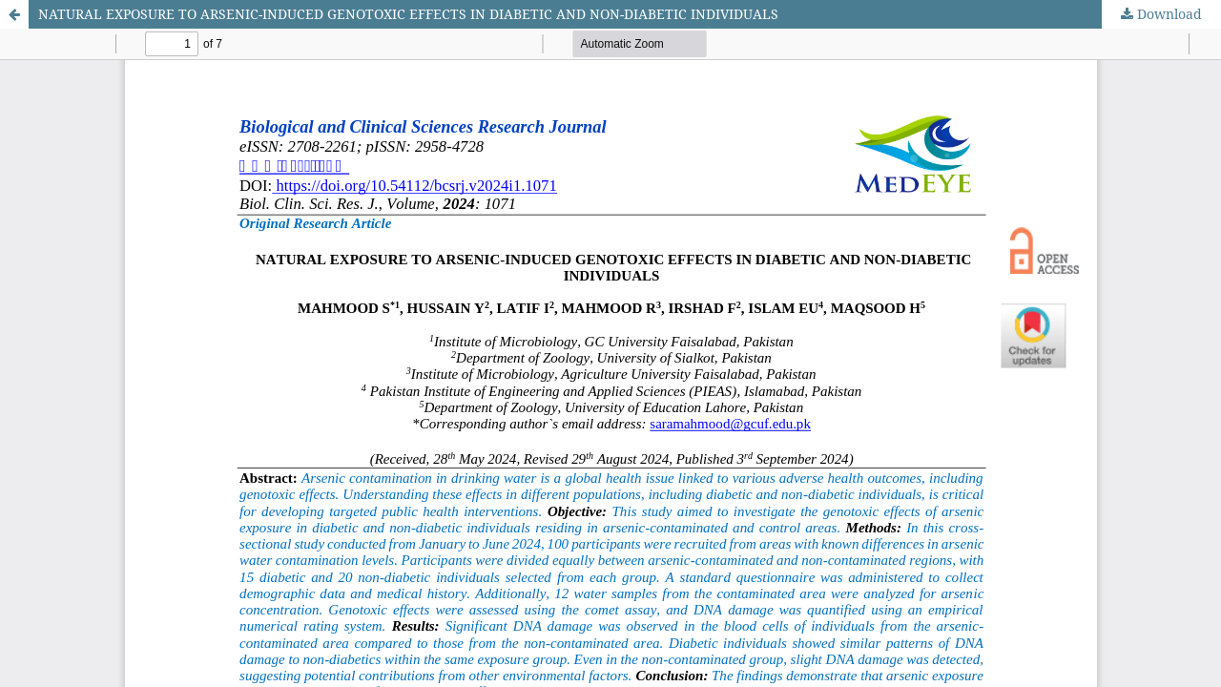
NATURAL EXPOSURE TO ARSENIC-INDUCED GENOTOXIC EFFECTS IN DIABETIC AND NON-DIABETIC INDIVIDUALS (408, 14)
